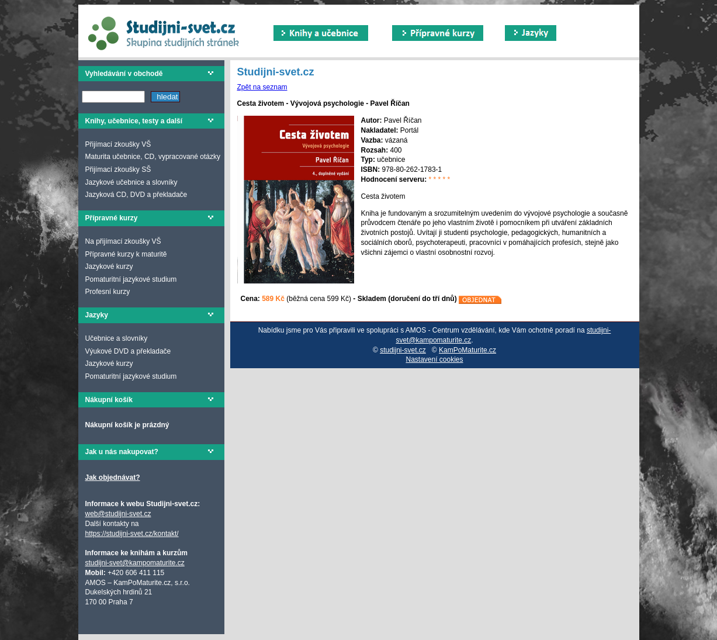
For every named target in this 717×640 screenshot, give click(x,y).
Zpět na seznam (262, 87)
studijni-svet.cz (403, 350)
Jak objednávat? (112, 477)
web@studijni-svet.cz (118, 514)
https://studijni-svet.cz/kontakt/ (132, 534)
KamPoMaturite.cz (467, 350)
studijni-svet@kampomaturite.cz (135, 563)
